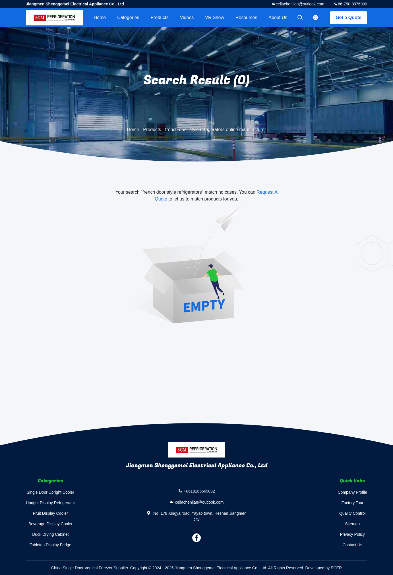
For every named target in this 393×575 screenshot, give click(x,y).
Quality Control (352, 513)
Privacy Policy (352, 534)
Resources (246, 17)
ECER (336, 568)
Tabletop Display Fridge (50, 545)
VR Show (214, 17)
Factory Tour (352, 502)
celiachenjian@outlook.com (300, 4)
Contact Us (352, 545)
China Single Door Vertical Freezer (82, 568)
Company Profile (352, 492)
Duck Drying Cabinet (50, 534)
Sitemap (352, 524)
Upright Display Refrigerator (50, 502)
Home (100, 17)
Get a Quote (348, 17)
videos (187, 17)
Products (160, 17)
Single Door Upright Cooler (50, 492)
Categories (128, 17)
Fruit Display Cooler (50, 513)
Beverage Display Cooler (50, 524)
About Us (278, 17)
